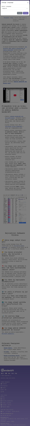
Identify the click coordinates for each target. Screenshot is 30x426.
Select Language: (7, 6)
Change (26, 13)
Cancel (20, 13)
